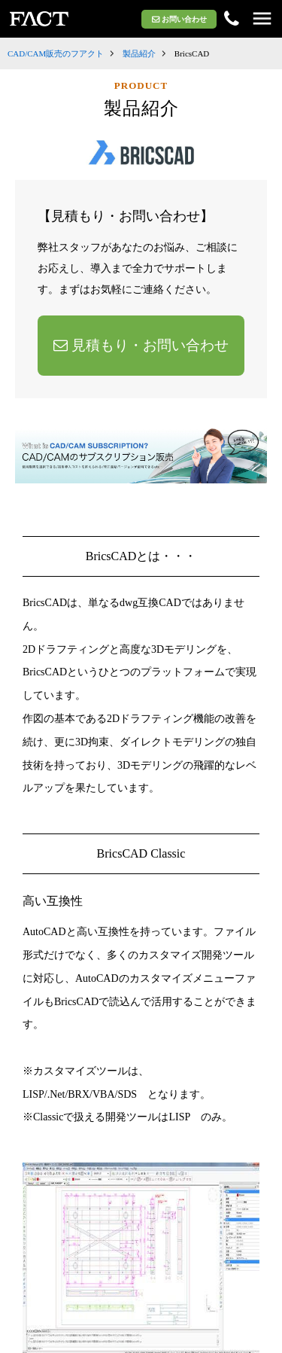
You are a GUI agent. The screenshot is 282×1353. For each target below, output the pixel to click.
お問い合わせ (179, 19)
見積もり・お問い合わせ (141, 345)
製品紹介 (139, 53)
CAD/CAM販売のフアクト (56, 53)
